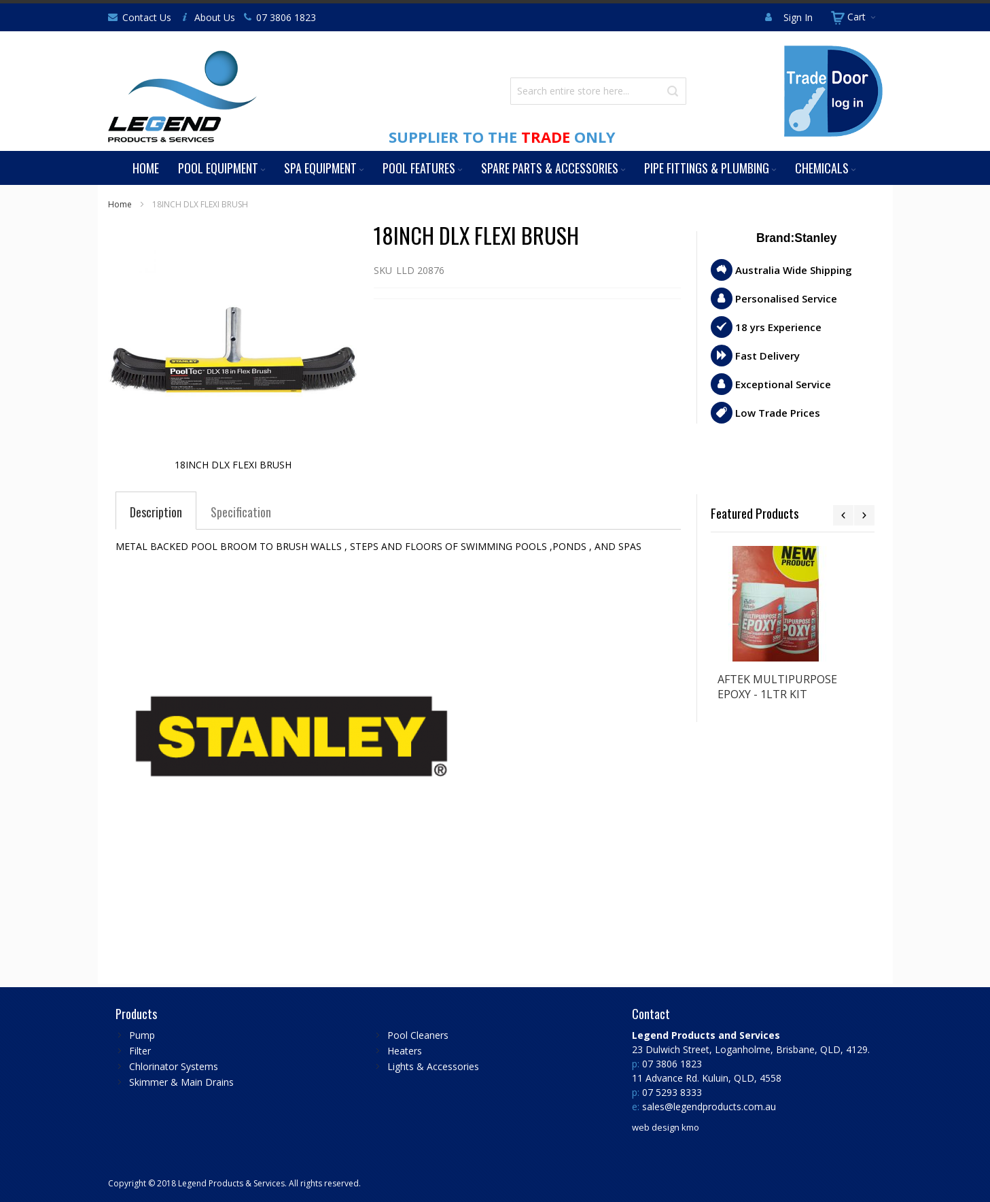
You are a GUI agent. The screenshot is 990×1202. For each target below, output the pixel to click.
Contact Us (146, 17)
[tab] (156, 512)
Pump (142, 1035)
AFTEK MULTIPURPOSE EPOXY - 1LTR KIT (777, 687)
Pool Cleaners (417, 1035)
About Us (214, 17)
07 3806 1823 (286, 17)
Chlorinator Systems (173, 1066)
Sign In (798, 17)
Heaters (404, 1050)
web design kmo (665, 1127)
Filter (140, 1050)
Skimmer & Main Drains (181, 1082)
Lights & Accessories (433, 1066)
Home (120, 204)
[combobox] (598, 91)
